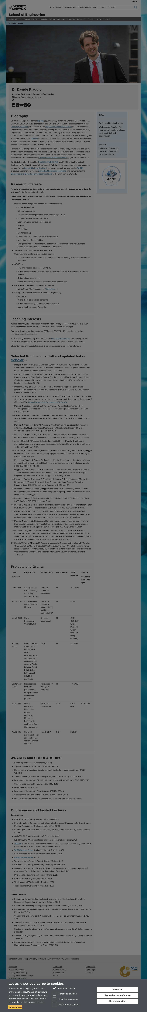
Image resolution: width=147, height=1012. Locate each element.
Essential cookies (64, 988)
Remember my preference (118, 995)
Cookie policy (15, 1007)
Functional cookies (65, 994)
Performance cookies (66, 1005)
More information (117, 1001)
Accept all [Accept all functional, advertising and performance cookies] (117, 989)
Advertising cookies (65, 999)
